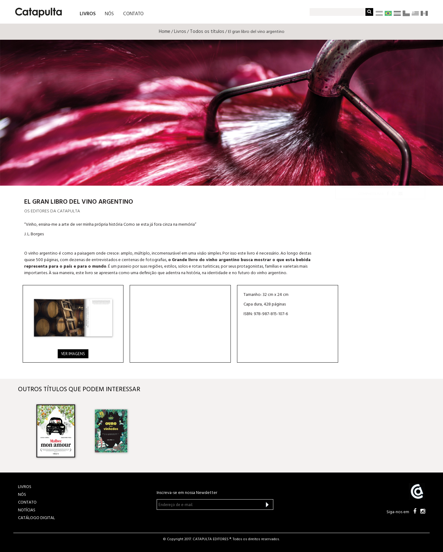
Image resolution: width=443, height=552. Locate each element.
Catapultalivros (380, 184)
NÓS (109, 14)
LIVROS (88, 13)
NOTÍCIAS (26, 510)
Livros (180, 31)
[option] (55, 431)
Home (164, 31)
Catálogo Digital (36, 518)
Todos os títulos (207, 31)
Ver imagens (73, 353)
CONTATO (133, 14)
